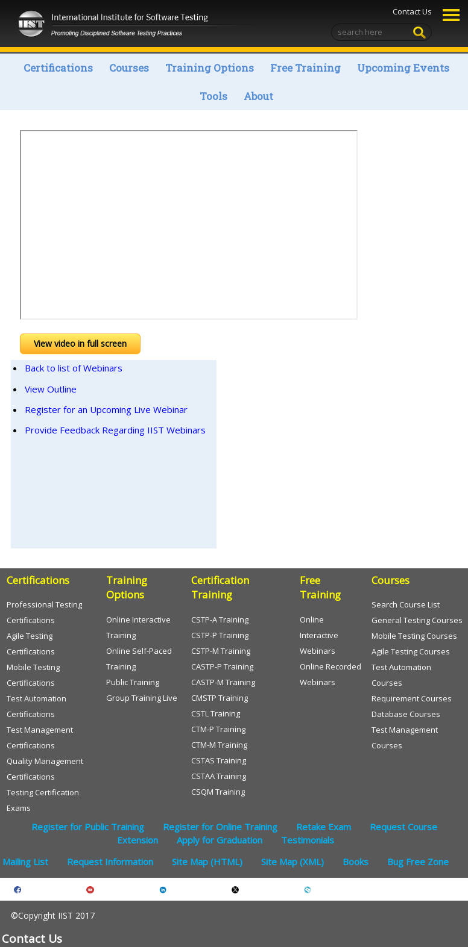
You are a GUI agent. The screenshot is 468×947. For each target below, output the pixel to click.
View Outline (51, 389)
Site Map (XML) (292, 861)
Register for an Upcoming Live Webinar (106, 409)
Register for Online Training (220, 827)
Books (355, 861)
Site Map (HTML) (207, 861)
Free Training (305, 68)
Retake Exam (323, 827)
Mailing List (25, 861)
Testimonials (307, 840)
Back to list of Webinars (73, 368)
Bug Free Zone (418, 861)
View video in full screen (80, 343)
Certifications (58, 68)
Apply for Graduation (219, 840)
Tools (213, 96)
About (258, 96)
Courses (129, 68)
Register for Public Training (87, 827)
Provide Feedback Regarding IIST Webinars (115, 430)
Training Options (209, 68)
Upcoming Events (403, 68)
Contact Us (412, 11)
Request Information (110, 861)
